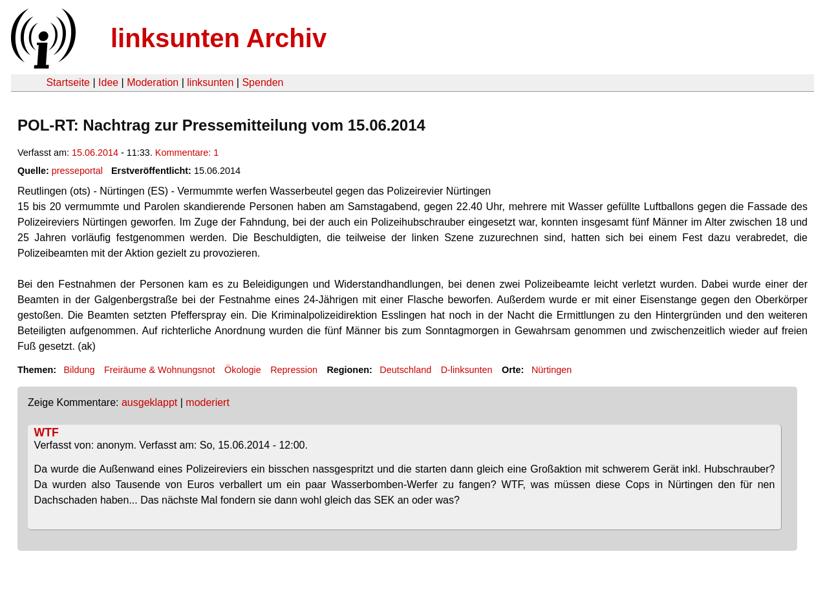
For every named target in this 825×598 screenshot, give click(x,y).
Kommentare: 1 (187, 152)
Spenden (262, 82)
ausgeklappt (149, 402)
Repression (293, 370)
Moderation (152, 82)
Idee (108, 82)
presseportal (77, 171)
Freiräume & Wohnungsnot (159, 370)
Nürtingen (551, 370)
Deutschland (405, 370)
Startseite (68, 82)
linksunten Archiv (219, 38)
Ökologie (242, 370)
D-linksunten (467, 370)
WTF (46, 432)
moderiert (208, 402)
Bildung (78, 370)
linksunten (210, 82)
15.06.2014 (95, 152)
